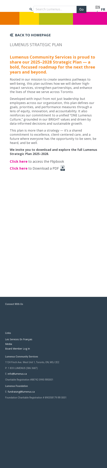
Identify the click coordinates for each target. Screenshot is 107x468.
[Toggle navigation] (90, 9)
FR (103, 9)
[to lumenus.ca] (26, 7)
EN (97, 6)
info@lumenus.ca (17, 373)
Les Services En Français (18, 339)
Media (8, 344)
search (31, 9)
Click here (19, 161)
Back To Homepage (33, 35)
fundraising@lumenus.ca (21, 391)
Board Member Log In (17, 348)
